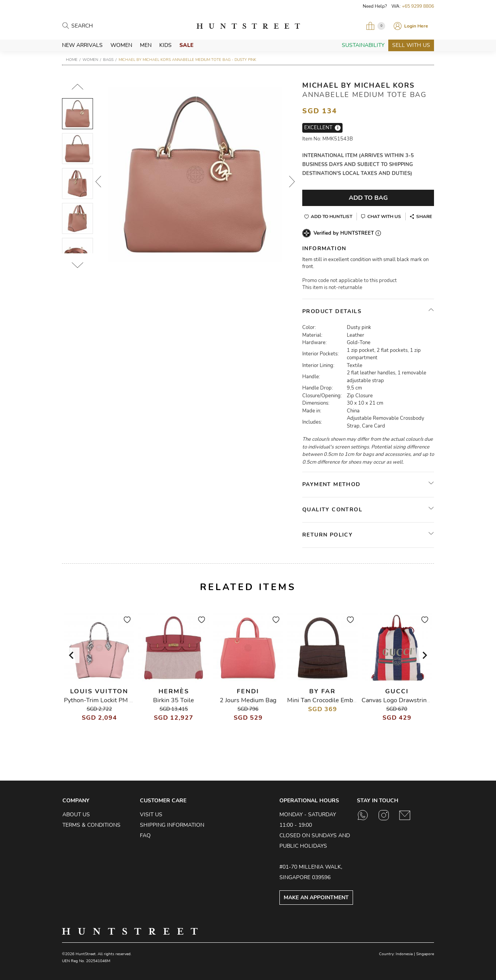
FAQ (145, 835)
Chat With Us (384, 216)
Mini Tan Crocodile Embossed (328, 700)
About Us (76, 814)
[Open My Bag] (375, 26)
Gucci (397, 691)
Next (292, 181)
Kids (165, 45)
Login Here (416, 26)
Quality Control (332, 509)
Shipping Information (172, 825)
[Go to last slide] (71, 655)
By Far (322, 691)
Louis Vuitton (99, 691)
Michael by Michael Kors (358, 85)
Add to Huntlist (331, 216)
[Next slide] (424, 655)
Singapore (425, 954)
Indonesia (404, 954)
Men (146, 45)
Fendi (248, 691)
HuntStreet (248, 26)
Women (121, 45)
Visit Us (151, 814)
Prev (98, 181)
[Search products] (105, 26)
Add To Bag (368, 198)
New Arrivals (82, 45)
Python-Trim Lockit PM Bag (102, 700)
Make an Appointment (316, 897)
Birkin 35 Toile (173, 700)
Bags (108, 59)
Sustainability (363, 45)
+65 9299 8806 (418, 6)
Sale (186, 45)
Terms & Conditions (91, 825)
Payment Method (331, 484)
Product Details (332, 311)
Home (72, 59)
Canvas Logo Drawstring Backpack (409, 700)
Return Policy (327, 534)
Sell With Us (411, 45)
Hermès (173, 691)
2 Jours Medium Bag (248, 700)
